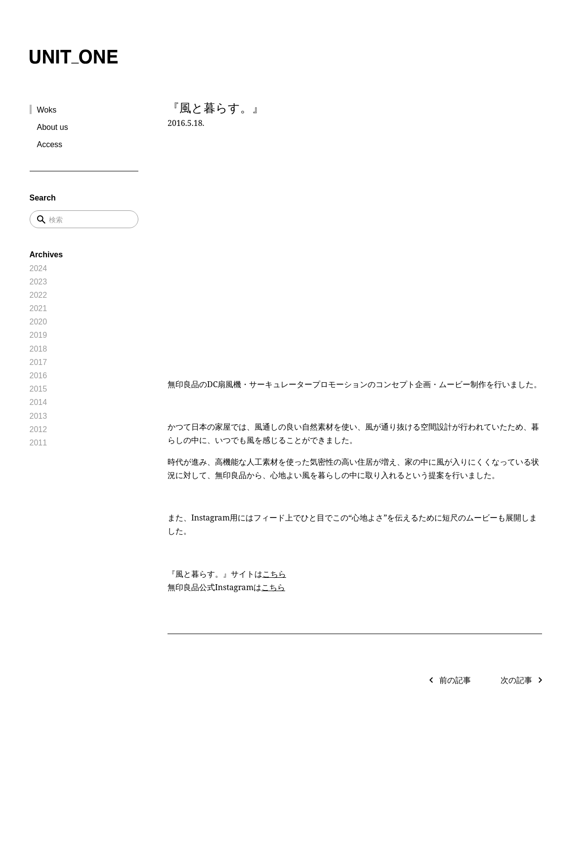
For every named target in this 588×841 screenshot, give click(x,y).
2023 (38, 282)
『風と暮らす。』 (216, 107)
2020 (38, 322)
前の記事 (455, 680)
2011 (38, 443)
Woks (47, 110)
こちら (274, 573)
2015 (38, 389)
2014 (38, 402)
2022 (38, 295)
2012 (38, 429)
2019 (38, 335)
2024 (38, 268)
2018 (38, 349)
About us (52, 127)
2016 (38, 375)
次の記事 (516, 680)
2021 (38, 308)
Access (50, 144)
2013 (38, 416)
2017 (38, 362)
